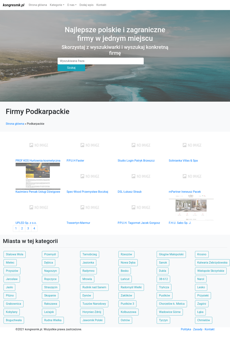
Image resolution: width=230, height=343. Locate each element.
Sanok (163, 262)
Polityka (186, 329)
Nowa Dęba (128, 262)
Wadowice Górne (170, 312)
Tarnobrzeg (89, 254)
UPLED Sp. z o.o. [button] (26, 223)
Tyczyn (163, 320)
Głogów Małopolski (171, 254)
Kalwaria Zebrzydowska (212, 262)
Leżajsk (49, 312)
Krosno (202, 254)
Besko (125, 271)
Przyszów (12, 271)
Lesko (201, 287)
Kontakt (101, 5)
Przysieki (203, 295)
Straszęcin (51, 287)
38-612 (163, 279)
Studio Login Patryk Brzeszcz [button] (136, 160)
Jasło (9, 287)
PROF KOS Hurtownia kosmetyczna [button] (38, 160)
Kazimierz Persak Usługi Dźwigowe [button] (38, 191)
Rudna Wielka (52, 320)
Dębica (48, 262)
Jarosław (12, 279)
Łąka (200, 312)
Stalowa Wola (14, 254)
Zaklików (126, 295)
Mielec (10, 262)
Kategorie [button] (56, 5)
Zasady (197, 329)
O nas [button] (71, 5)
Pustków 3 (127, 303)
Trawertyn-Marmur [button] (78, 223)
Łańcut (125, 279)
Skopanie (50, 295)
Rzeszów (126, 254)
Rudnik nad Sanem (94, 287)
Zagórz (201, 303)
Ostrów (125, 320)
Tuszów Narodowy (94, 303)
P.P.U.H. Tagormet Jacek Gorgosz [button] (139, 223)
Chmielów (203, 320)
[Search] (101, 61)
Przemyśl (50, 254)
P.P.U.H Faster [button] (75, 160)
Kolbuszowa (128, 312)
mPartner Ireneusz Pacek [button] (185, 191)
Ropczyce (50, 279)
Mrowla (87, 279)
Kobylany (11, 312)
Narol (200, 279)
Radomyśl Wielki (131, 287)
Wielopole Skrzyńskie (210, 271)
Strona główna (38, 5)
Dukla (162, 271)
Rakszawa (50, 303)
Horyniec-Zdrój (91, 312)
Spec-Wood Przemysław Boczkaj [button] (87, 191)
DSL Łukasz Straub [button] (130, 191)
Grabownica (13, 303)
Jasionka (88, 262)
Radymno (88, 271)
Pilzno (10, 295)
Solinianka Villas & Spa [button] (183, 160)
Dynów (86, 295)
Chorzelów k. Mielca (172, 303)
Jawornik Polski (92, 320)
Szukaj (71, 67)
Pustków (164, 295)
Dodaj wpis (86, 5)
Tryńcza (164, 287)
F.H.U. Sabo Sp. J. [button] (180, 223)
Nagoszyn (50, 271)
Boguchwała (14, 320)
